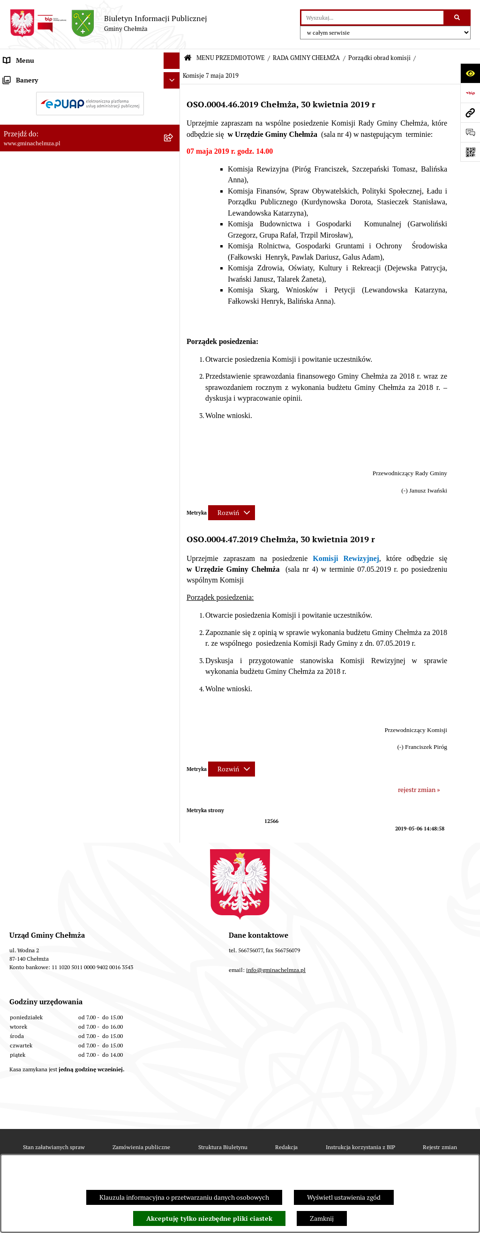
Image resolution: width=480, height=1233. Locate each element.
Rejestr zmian (440, 1147)
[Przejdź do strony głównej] (108, 23)
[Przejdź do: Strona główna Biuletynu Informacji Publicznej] (188, 58)
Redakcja (286, 1147)
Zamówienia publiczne (141, 1147)
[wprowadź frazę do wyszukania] (372, 17)
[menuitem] (90, 99)
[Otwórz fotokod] (470, 152)
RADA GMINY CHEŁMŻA (306, 58)
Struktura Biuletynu (223, 1147)
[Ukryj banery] (172, 751)
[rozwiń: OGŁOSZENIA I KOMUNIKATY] (173, 99)
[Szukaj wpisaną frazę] (458, 17)
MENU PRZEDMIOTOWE (230, 58)
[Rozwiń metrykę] (231, 512)
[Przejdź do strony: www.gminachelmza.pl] (470, 112)
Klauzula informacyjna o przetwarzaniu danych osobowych (184, 1197)
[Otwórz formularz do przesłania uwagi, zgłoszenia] (470, 132)
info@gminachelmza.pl (276, 969)
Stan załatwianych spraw (54, 1147)
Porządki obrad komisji (379, 58)
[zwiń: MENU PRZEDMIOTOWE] (173, 77)
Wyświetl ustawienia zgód (344, 1197)
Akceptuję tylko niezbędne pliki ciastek (209, 1218)
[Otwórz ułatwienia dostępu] (470, 73)
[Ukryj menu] (172, 60)
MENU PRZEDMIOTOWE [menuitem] (39, 77)
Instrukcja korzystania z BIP (360, 1147)
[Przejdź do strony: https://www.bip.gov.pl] (470, 93)
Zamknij (322, 1218)
